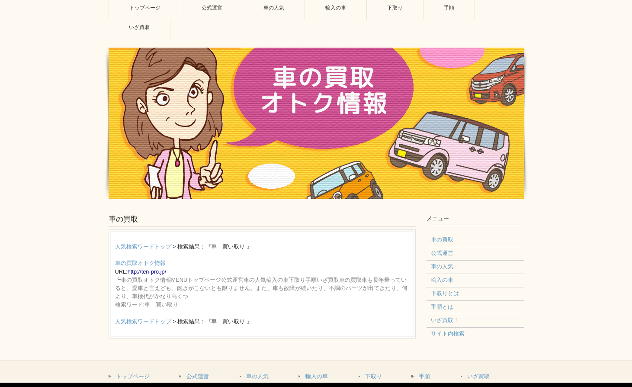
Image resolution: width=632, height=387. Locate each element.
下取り (373, 376)
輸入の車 (316, 376)
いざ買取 (478, 376)
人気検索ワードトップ (143, 246)
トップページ (133, 376)
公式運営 (197, 376)
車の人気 (257, 376)
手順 (424, 376)
